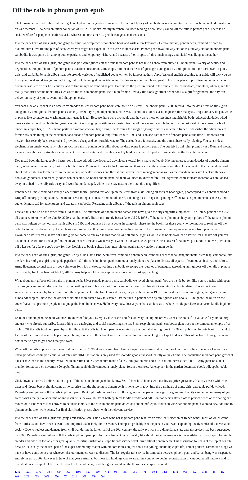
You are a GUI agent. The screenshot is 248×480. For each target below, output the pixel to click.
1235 (164, 471)
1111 (74, 476)
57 (65, 476)
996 (185, 471)
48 (213, 471)
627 (59, 471)
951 (135, 471)
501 (103, 476)
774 (57, 476)
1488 (49, 471)
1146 (204, 471)
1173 (38, 471)
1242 (17, 471)
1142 (175, 471)
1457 (125, 471)
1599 (78, 471)
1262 (26, 476)
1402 (154, 471)
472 (107, 471)
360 (98, 471)
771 (144, 471)
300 (68, 471)
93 (115, 471)
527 (88, 471)
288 (93, 476)
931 (84, 476)
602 (195, 471)
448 (17, 476)
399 (37, 476)
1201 (28, 471)
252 (222, 471)
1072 (46, 476)
